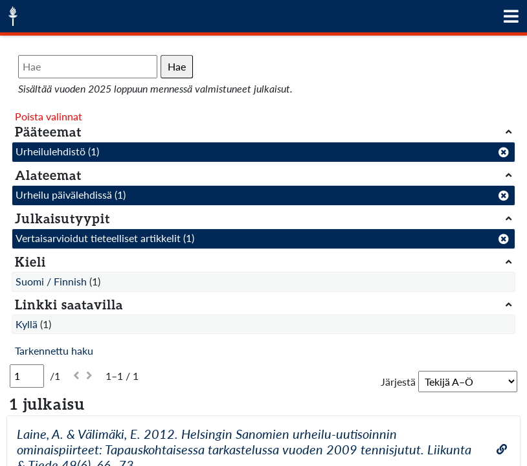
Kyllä (27, 324)
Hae (177, 66)
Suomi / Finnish (51, 281)
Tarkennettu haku (54, 350)
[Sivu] (27, 376)
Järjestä (398, 381)
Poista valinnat (48, 116)
